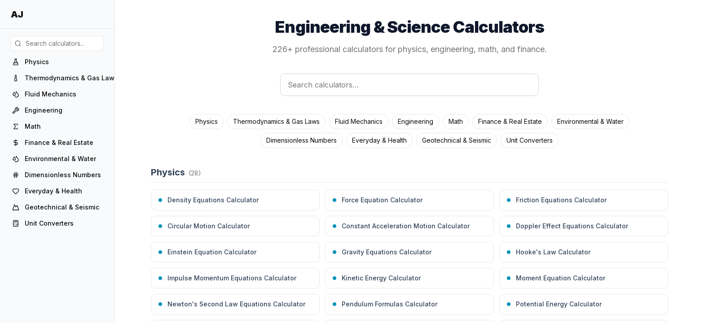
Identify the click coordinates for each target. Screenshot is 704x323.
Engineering (415, 121)
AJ (17, 14)
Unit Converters (529, 140)
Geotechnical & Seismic (456, 140)
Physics (206, 121)
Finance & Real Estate (510, 121)
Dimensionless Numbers (301, 140)
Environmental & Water (590, 121)
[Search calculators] (409, 85)
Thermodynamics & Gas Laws (276, 121)
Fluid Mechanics (359, 121)
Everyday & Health (379, 140)
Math (456, 121)
